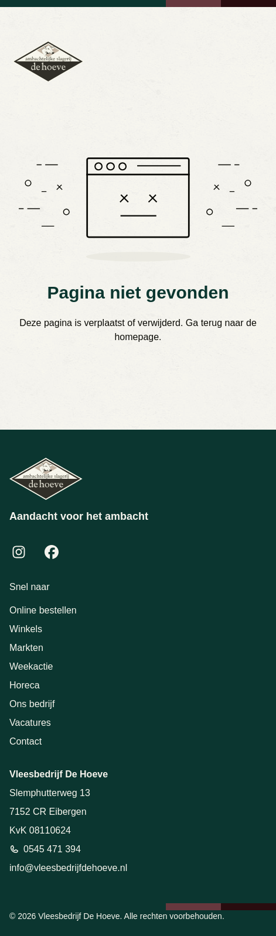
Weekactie (31, 666)
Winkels (25, 629)
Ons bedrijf (31, 704)
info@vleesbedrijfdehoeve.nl (68, 868)
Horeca (24, 685)
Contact (25, 741)
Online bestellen (43, 610)
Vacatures (30, 723)
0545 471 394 (52, 849)
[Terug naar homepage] (48, 61)
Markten (26, 648)
